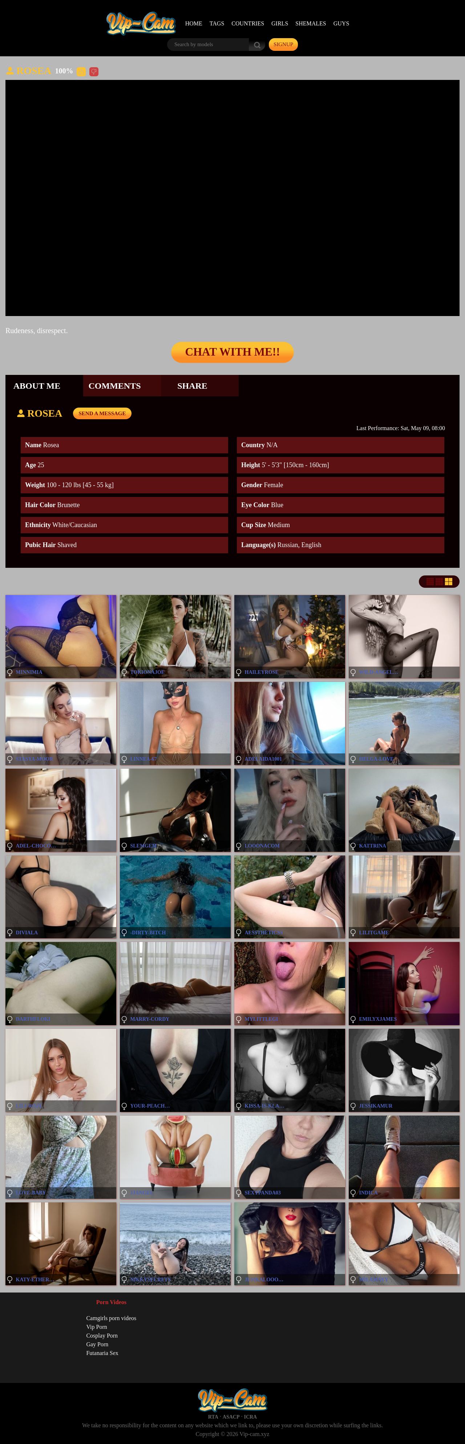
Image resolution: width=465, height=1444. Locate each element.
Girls (279, 23)
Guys (341, 23)
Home (193, 23)
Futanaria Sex (102, 1353)
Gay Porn (97, 1344)
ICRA (250, 1417)
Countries (247, 23)
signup (283, 44)
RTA (213, 1417)
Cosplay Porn (102, 1335)
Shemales (310, 23)
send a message (102, 413)
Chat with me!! (232, 352)
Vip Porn (96, 1327)
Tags (217, 23)
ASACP (231, 1417)
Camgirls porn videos (111, 1318)
